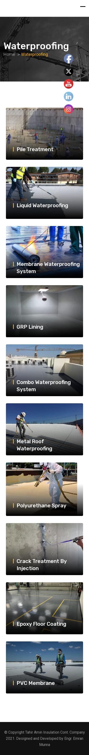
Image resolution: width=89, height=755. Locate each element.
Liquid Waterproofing (42, 205)
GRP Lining (30, 326)
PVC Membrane (36, 683)
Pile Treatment (35, 149)
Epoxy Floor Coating (41, 624)
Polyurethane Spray (41, 505)
